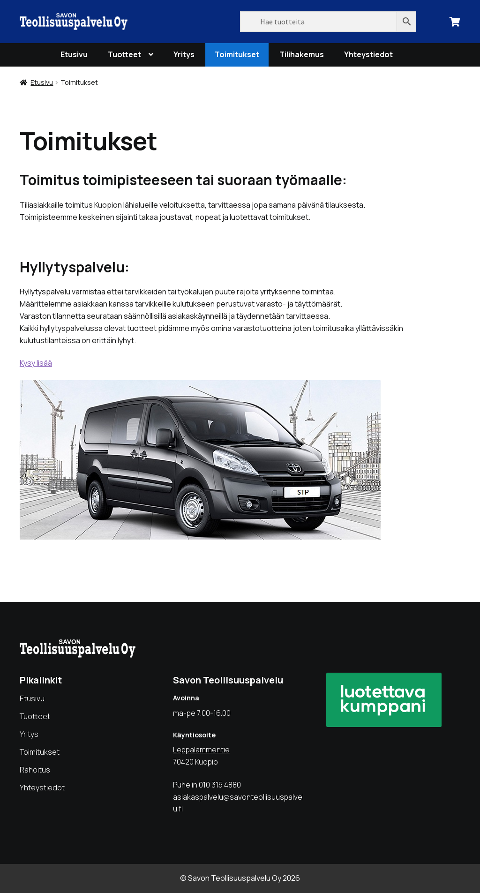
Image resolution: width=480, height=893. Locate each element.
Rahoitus (35, 770)
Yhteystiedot (368, 54)
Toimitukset (237, 54)
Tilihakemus (301, 54)
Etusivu (74, 54)
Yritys (184, 54)
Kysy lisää (36, 363)
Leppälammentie (201, 749)
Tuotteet (124, 54)
